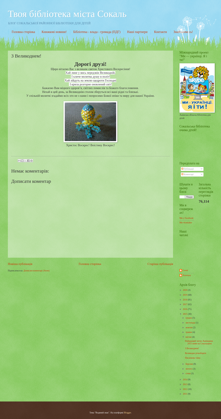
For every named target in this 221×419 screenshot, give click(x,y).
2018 (185, 300)
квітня (189, 337)
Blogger (127, 412)
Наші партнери (137, 32)
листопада (191, 322)
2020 (185, 290)
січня (188, 373)
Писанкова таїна (192, 358)
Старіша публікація (160, 264)
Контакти (160, 32)
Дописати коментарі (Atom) (37, 270)
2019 (185, 295)
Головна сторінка (23, 32)
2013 (185, 384)
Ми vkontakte (185, 222)
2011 (185, 394)
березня (189, 364)
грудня (189, 318)
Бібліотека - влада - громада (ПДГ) (97, 32)
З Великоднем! (192, 348)
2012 (185, 389)
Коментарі (187, 174)
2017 (185, 304)
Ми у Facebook (186, 218)
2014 (185, 379)
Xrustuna (187, 275)
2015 (185, 314)
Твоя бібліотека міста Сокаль (67, 14)
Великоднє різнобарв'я (195, 353)
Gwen (185, 270)
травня (189, 332)
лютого (189, 369)
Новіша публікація (20, 264)
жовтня (189, 327)
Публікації (187, 169)
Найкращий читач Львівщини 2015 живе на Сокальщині (199, 342)
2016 (185, 309)
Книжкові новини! (54, 32)
